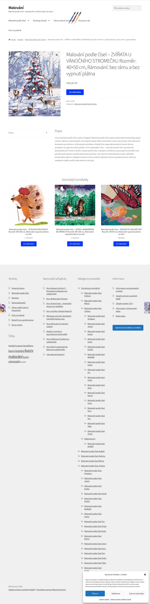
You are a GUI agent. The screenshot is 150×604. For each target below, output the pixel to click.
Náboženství (89, 439)
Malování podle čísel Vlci (94, 553)
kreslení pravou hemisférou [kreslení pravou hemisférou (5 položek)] (21, 345)
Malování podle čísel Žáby (95, 563)
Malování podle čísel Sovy (95, 548)
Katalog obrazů (39, 20)
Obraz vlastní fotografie (64, 20)
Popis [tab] (11, 132)
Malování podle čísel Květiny (93, 456)
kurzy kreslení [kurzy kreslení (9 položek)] (17, 351)
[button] (145, 574)
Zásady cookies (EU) (124, 303)
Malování (16, 7)
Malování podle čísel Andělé (93, 451)
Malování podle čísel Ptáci (95, 526)
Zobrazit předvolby (136, 593)
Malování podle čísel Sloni (95, 543)
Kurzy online (17, 325)
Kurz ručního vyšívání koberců (59, 311)
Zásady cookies (104, 599)
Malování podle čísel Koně (95, 493)
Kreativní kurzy (18, 288)
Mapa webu (120, 316)
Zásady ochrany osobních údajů (120, 599)
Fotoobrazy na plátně (90, 288)
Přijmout (95, 593)
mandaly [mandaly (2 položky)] (23, 362)
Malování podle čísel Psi (94, 521)
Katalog (20, 39)
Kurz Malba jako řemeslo (57, 298)
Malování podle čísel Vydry (95, 558)
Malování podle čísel (17, 20)
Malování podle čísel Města (92, 461)
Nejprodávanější (18, 302)
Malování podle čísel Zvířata (35, 39)
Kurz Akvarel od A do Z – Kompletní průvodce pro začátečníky (56, 291)
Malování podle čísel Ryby (95, 531)
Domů (13, 39)
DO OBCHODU (75, 92)
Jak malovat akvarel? (55, 354)
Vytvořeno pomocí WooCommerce (51, 589)
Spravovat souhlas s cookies (128, 327)
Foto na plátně (15, 30)
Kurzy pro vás (84, 20)
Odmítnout (116, 593)
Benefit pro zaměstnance (23, 320)
